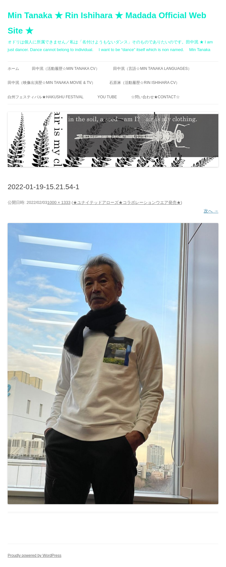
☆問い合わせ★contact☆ (155, 97)
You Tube (107, 97)
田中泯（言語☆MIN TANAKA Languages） (152, 68)
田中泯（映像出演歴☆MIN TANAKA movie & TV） (51, 82)
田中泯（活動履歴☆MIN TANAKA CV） (65, 68)
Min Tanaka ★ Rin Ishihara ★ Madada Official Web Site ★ (107, 23)
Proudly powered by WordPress (35, 555)
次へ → (211, 210)
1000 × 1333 (58, 202)
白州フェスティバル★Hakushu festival (46, 97)
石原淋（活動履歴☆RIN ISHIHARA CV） (144, 82)
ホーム (13, 68)
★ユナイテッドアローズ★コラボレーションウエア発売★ (127, 202)
